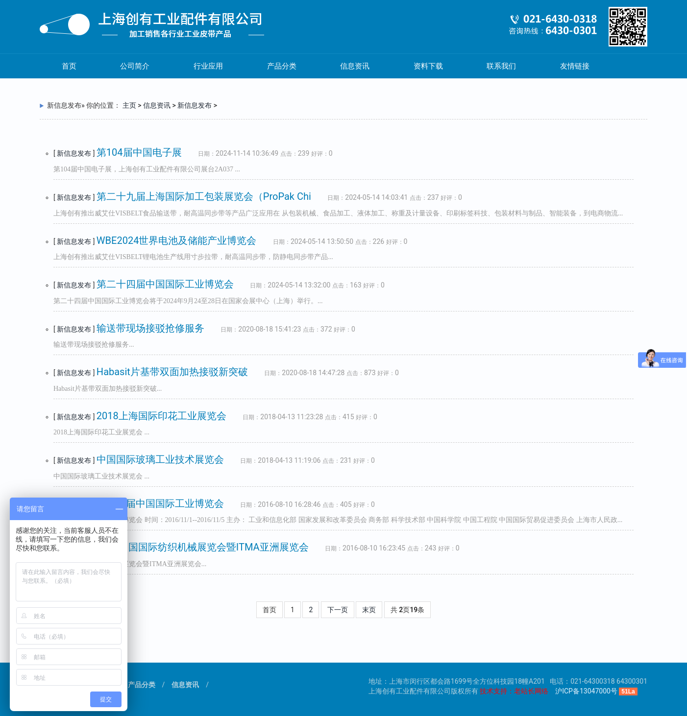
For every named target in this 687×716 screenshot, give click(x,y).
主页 (129, 105)
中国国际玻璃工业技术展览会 (160, 459)
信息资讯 (354, 66)
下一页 (337, 610)
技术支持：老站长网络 (514, 691)
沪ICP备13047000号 (586, 691)
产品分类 (281, 66)
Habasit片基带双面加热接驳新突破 (172, 372)
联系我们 (501, 66)
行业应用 (208, 66)
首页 (69, 66)
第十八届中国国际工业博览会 (160, 503)
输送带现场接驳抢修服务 (150, 328)
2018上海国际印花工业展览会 (161, 416)
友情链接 (574, 66)
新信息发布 (194, 105)
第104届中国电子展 (139, 152)
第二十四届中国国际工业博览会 (165, 284)
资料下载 (428, 66)
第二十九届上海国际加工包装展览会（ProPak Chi (204, 196)
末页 (369, 610)
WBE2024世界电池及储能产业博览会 (177, 240)
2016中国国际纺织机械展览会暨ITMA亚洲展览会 (203, 547)
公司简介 (134, 66)
